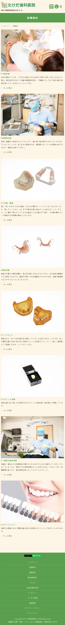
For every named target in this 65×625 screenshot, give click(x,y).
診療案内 (32, 567)
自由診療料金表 (32, 587)
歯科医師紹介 (33, 577)
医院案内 (32, 572)
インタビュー (33, 593)
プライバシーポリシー (32, 608)
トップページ (5, 26)
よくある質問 (33, 598)
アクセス (32, 582)
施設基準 (32, 603)
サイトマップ (33, 613)
